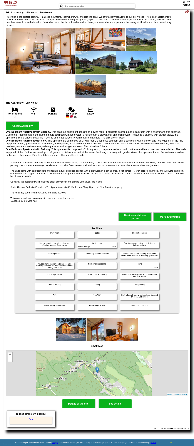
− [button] (10, 359)
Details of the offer (78, 403)
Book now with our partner (135, 217)
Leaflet (169, 394)
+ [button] (10, 354)
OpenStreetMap (181, 394)
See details (115, 403)
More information (170, 217)
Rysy (31, 419)
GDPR (153, 443)
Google (55, 443)
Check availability (22, 126)
